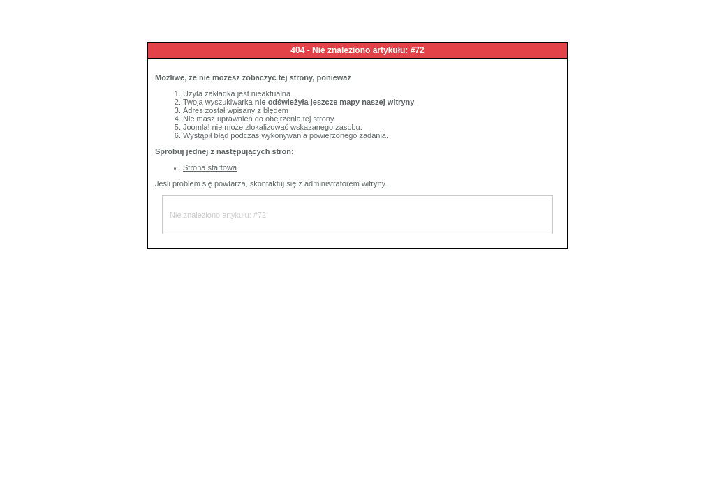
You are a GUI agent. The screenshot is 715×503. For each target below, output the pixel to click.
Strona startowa (210, 167)
